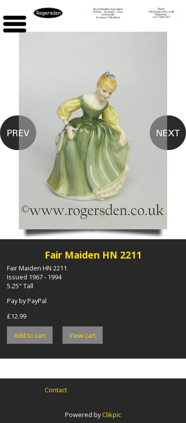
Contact (56, 389)
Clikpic (111, 414)
